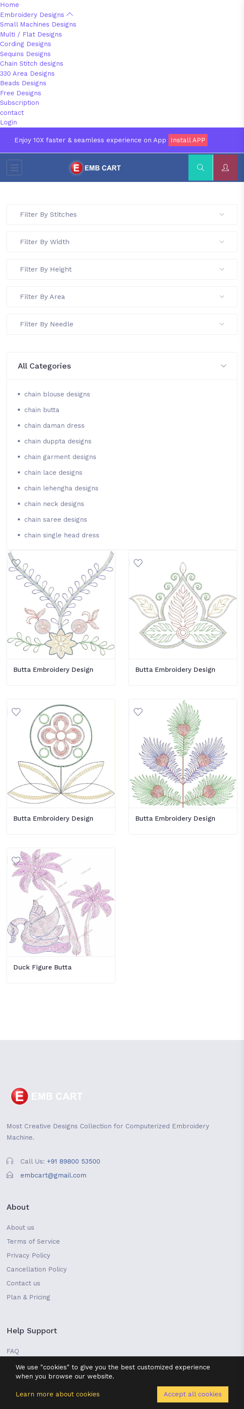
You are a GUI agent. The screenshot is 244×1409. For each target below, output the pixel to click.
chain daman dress (54, 425)
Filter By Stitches (122, 214)
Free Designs (20, 93)
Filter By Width (122, 242)
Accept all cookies (193, 1394)
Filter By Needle (122, 324)
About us (20, 1227)
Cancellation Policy (37, 1269)
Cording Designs (25, 44)
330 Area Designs (27, 73)
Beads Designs (23, 83)
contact (12, 113)
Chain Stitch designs (31, 63)
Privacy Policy (28, 1255)
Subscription (19, 103)
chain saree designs (55, 519)
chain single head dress (61, 535)
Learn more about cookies (58, 1394)
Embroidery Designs (36, 15)
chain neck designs (54, 504)
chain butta (41, 410)
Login (8, 122)
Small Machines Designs (38, 24)
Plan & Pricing (28, 1297)
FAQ (13, 1351)
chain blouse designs (57, 394)
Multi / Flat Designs (31, 34)
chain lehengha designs (61, 488)
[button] (122, 366)
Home (9, 5)
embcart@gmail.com (53, 1175)
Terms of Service (33, 1241)
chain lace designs (53, 472)
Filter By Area (122, 296)
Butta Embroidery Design (53, 670)
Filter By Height (122, 269)
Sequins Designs (25, 54)
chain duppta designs (58, 441)
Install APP (188, 140)
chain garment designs (60, 457)
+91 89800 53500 (73, 1161)
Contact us (23, 1283)
